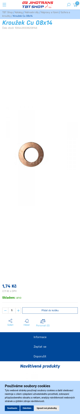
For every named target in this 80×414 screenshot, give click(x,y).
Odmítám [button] (27, 408)
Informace (40, 337)
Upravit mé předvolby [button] (47, 408)
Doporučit (40, 356)
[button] (10, 322)
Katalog (19, 12)
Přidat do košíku (50, 310)
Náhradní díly (32, 12)
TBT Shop (7, 12)
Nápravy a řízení (49, 12)
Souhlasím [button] (12, 408)
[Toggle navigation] (4, 4)
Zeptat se (40, 346)
